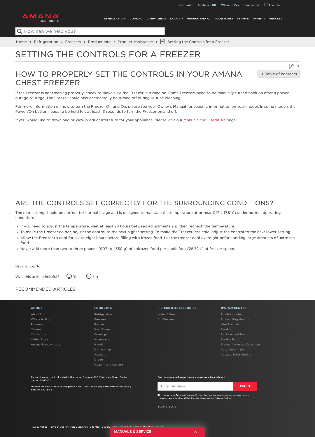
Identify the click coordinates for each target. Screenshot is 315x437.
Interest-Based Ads (77, 426)
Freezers (73, 42)
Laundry (176, 18)
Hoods (98, 344)
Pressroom (38, 324)
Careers (36, 329)
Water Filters (166, 314)
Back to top (25, 266)
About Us (37, 314)
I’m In (245, 386)
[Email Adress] (207, 386)
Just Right (185, 5)
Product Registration (235, 319)
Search (19, 31)
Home (22, 42)
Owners (259, 18)
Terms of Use (183, 395)
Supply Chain (109, 426)
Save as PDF (291, 66)
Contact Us (251, 5)
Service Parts (230, 339)
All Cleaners (166, 319)
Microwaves (102, 339)
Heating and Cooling (108, 364)
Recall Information (233, 349)
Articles (275, 18)
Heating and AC (198, 18)
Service (243, 18)
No (95, 276)
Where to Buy (230, 5)
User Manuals (230, 324)
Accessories (224, 18)
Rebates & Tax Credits (236, 354)
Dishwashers (156, 18)
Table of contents (280, 74)
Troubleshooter (231, 314)
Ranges (99, 324)
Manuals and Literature (205, 120)
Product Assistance (136, 42)
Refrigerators (103, 314)
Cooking (136, 18)
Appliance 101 (207, 5)
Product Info (100, 42)
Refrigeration (115, 18)
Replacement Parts (234, 334)
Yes (76, 276)
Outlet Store (39, 339)
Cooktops (100, 334)
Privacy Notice (203, 395)
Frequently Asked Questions (240, 344)
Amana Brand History (45, 344)
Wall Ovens (102, 329)
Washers (100, 354)
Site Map (95, 426)
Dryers (98, 359)
